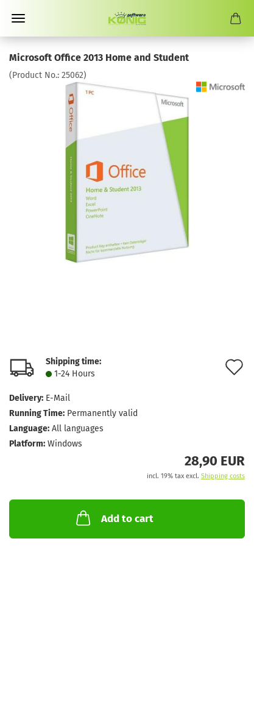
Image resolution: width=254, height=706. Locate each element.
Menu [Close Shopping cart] (18, 18)
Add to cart (113, 518)
